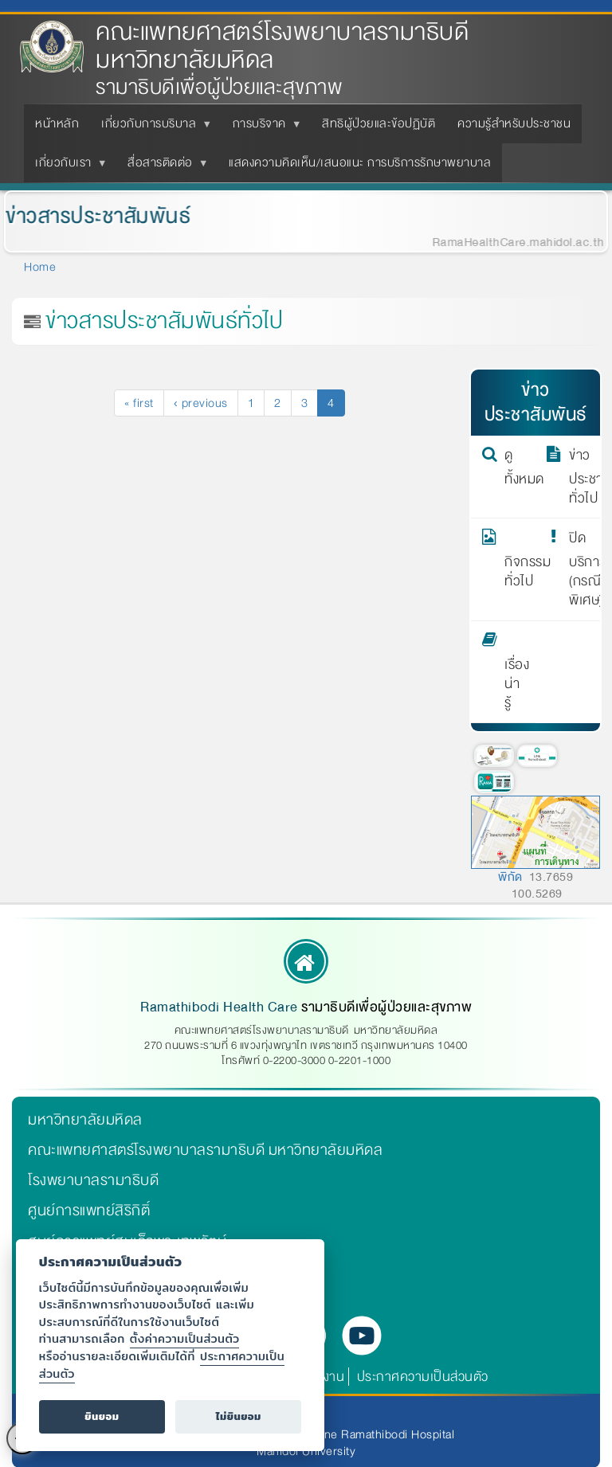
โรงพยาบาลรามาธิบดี (93, 1180)
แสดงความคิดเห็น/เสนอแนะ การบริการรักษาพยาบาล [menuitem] (360, 162)
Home (40, 266)
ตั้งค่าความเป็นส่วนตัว (185, 1338)
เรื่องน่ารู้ (515, 672)
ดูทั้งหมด (515, 467)
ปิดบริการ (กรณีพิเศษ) (579, 569)
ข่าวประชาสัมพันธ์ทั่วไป (579, 477)
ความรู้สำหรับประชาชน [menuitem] (514, 123)
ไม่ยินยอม (238, 1416)
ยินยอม (101, 1416)
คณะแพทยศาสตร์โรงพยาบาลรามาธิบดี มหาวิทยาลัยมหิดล (282, 46)
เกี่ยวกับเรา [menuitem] (66, 167)
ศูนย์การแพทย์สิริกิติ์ (89, 1210)
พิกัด (510, 877)
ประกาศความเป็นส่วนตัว (422, 1376)
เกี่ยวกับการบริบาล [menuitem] (152, 128)
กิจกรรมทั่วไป (515, 560)
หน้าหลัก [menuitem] (57, 123)
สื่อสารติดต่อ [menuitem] (163, 167)
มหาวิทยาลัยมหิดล (85, 1120)
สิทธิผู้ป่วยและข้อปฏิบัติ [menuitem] (378, 123)
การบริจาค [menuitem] (263, 128)
